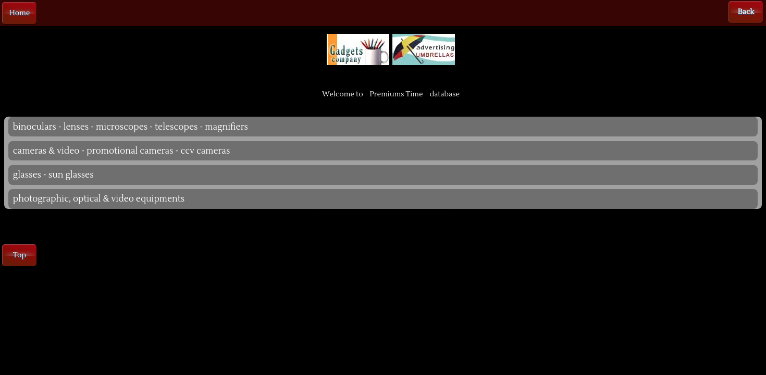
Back (746, 12)
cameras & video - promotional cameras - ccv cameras (121, 150)
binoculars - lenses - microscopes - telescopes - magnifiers (130, 126)
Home (19, 13)
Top (19, 255)
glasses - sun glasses (53, 174)
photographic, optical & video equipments (98, 198)
